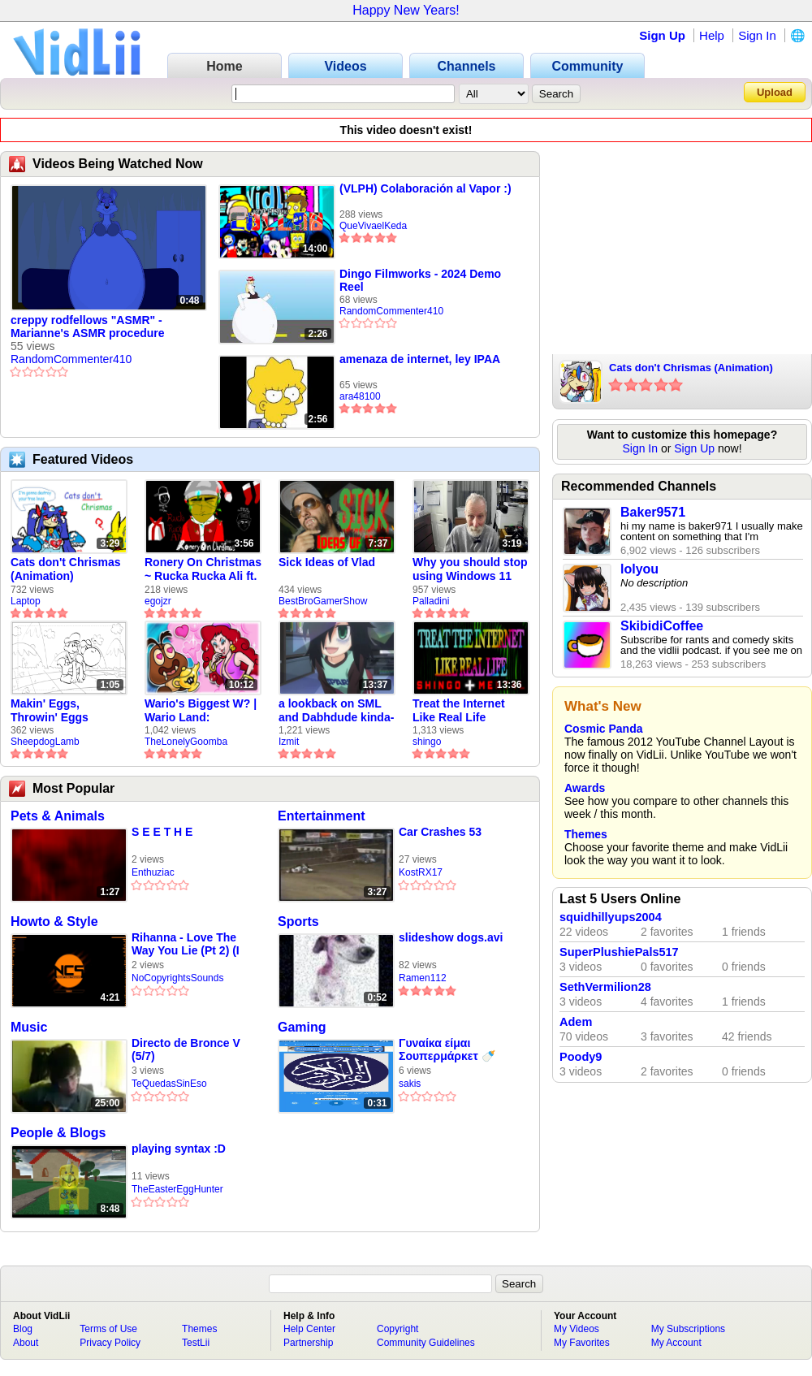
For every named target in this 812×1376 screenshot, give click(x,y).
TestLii (195, 1342)
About (25, 1342)
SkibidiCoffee (661, 626)
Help (711, 35)
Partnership (308, 1342)
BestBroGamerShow (323, 601)
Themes (585, 834)
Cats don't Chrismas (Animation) (66, 569)
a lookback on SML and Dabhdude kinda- (336, 710)
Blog (22, 1329)
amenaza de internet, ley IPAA (419, 359)
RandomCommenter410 (71, 359)
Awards (584, 787)
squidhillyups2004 (610, 917)
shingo (426, 741)
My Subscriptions (688, 1329)
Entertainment (321, 816)
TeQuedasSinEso (169, 1083)
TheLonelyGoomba (186, 741)
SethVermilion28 (605, 986)
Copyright (397, 1329)
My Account (676, 1342)
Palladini (430, 601)
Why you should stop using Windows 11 (470, 569)
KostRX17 (421, 872)
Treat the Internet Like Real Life (458, 710)
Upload (775, 92)
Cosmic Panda (603, 728)
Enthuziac (153, 872)
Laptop (26, 601)
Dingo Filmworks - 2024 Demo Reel (420, 280)
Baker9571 (652, 512)
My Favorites (582, 1342)
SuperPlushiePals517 (619, 951)
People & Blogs (58, 1133)
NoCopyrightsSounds (177, 978)
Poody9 (580, 1056)
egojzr (158, 601)
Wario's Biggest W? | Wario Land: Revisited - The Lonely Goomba (201, 711)
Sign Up (662, 35)
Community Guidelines (426, 1342)
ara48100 (360, 396)
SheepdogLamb (45, 741)
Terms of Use (108, 1329)
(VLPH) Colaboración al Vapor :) (425, 188)
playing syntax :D (179, 1148)
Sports (298, 921)
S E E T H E (162, 831)
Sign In (757, 35)
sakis (410, 1083)
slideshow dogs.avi (451, 937)
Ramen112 (423, 978)
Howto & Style (54, 921)
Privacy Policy (110, 1342)
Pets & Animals (58, 816)
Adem (575, 1021)
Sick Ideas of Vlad (327, 562)
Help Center (309, 1329)
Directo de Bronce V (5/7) (186, 1049)
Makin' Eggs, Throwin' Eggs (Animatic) (50, 711)
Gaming (302, 1027)
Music (29, 1027)
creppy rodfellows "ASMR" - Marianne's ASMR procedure (88, 327)
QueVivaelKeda (373, 225)
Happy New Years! (406, 10)
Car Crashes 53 (440, 831)
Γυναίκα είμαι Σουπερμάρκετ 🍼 (447, 1049)
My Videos (576, 1329)
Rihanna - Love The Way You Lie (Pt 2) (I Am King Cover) (186, 944)
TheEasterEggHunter (177, 1189)
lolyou (639, 569)
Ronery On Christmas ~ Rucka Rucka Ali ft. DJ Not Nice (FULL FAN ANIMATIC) (203, 569)
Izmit (289, 741)
